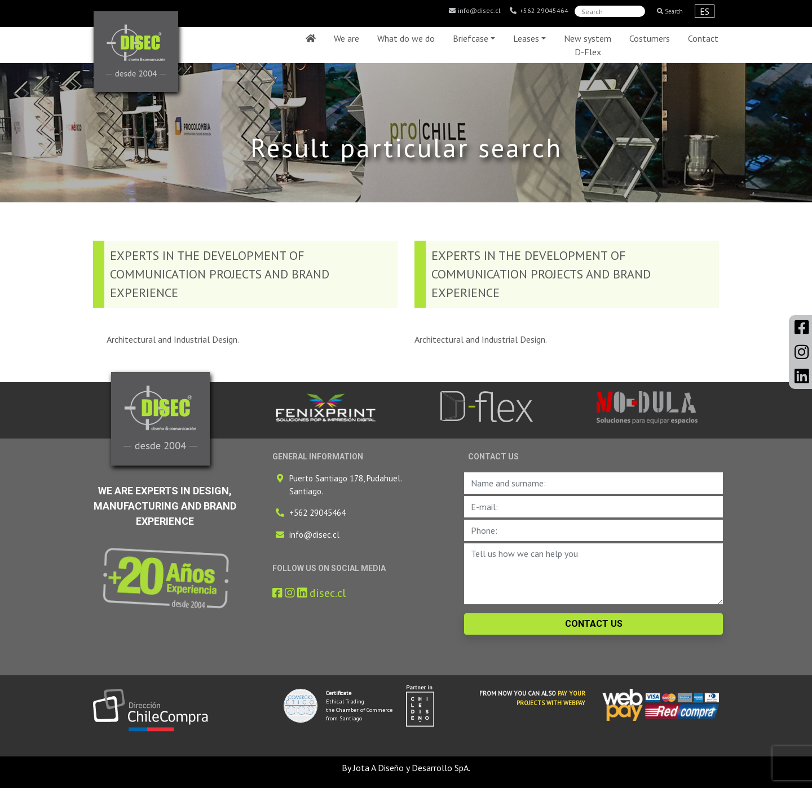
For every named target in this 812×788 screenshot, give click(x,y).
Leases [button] (526, 38)
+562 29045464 (538, 10)
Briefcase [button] (470, 38)
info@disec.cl (474, 10)
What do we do (406, 38)
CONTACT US (594, 623)
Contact (703, 38)
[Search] (610, 11)
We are (346, 38)
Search (670, 11)
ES (704, 11)
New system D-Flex (587, 45)
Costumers (649, 38)
